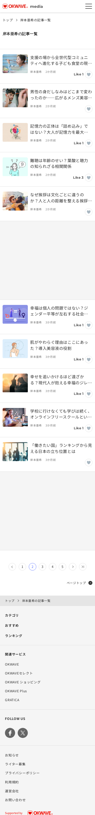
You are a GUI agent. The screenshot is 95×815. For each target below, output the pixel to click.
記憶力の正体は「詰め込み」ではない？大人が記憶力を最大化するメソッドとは (59, 129)
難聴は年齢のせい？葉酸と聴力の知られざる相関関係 (59, 163)
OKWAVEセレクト (19, 673)
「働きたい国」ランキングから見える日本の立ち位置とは (61, 448)
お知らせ (12, 755)
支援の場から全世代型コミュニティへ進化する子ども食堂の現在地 (61, 60)
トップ (8, 20)
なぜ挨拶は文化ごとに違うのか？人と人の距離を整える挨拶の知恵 (61, 198)
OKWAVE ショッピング (23, 682)
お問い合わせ (15, 799)
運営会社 (12, 791)
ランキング (13, 635)
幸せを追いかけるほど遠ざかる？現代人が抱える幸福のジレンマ (61, 379)
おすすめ (12, 625)
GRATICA (12, 699)
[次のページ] (72, 566)
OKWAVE (12, 664)
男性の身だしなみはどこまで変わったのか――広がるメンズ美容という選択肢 (61, 94)
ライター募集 (15, 764)
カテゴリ (12, 615)
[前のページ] (12, 566)
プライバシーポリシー (22, 773)
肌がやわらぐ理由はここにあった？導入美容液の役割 (59, 345)
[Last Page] (83, 566)
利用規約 (12, 782)
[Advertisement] (47, 260)
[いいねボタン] (88, 74)
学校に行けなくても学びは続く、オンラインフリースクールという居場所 (61, 414)
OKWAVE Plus (16, 691)
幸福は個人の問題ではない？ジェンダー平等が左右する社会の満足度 (59, 311)
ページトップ (80, 583)
